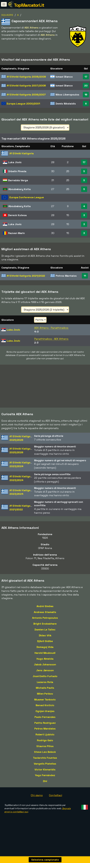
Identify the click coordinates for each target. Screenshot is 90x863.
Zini (45, 785)
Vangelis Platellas (45, 768)
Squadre (7, 14)
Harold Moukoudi (45, 657)
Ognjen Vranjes (45, 715)
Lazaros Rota (45, 686)
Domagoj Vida (45, 651)
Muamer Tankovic (45, 703)
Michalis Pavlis (45, 692)
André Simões (45, 610)
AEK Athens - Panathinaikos (51, 327)
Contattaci (55, 799)
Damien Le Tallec (45, 633)
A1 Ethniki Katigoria (26, 76)
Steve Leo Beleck (45, 756)
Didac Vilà (45, 639)
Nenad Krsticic (45, 709)
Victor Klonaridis (45, 773)
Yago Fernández (45, 779)
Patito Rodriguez (44, 727)
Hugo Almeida (45, 663)
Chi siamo (37, 799)
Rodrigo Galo (45, 744)
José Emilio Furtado (45, 680)
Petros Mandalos (45, 733)
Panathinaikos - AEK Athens (51, 338)
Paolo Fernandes (45, 721)
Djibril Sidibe (45, 645)
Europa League (23, 103)
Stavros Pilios (45, 750)
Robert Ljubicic (45, 738)
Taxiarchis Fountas (45, 762)
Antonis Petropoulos (45, 622)
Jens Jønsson (45, 674)
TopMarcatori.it (29, 5)
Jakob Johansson (45, 669)
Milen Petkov (45, 698)
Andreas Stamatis (45, 616)
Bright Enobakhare (45, 628)
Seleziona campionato (45, 859)
